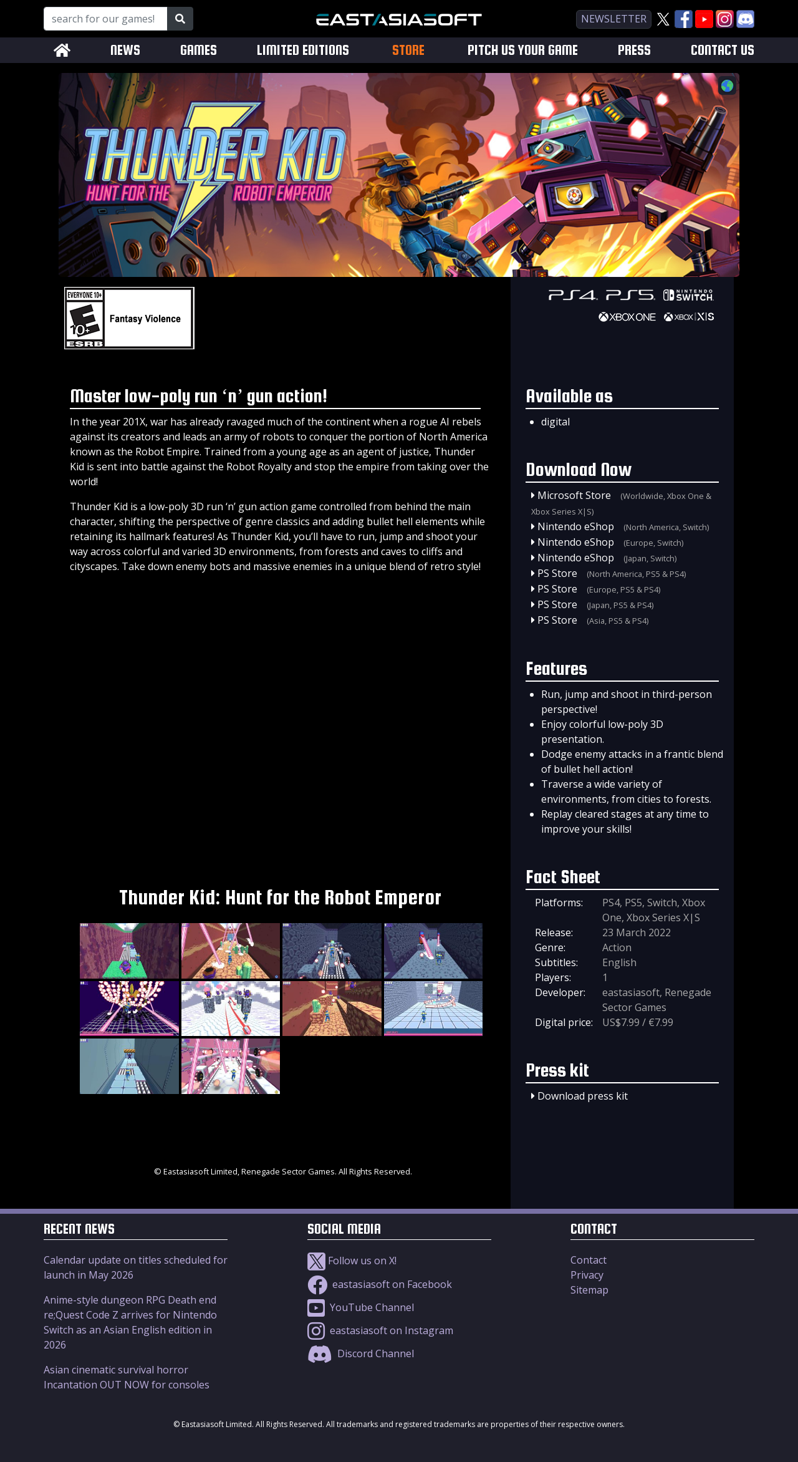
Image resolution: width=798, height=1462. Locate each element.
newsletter (614, 19)
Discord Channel (360, 1353)
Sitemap (589, 1290)
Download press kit (582, 1096)
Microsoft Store (574, 495)
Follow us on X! (352, 1260)
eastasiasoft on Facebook (379, 1284)
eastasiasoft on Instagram (380, 1330)
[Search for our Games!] (106, 19)
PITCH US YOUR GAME (523, 50)
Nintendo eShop (575, 526)
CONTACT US (722, 50)
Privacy (586, 1275)
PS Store (557, 573)
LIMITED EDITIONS (303, 50)
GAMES (198, 50)
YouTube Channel (360, 1307)
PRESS (634, 50)
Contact (588, 1260)
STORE (408, 50)
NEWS (125, 50)
